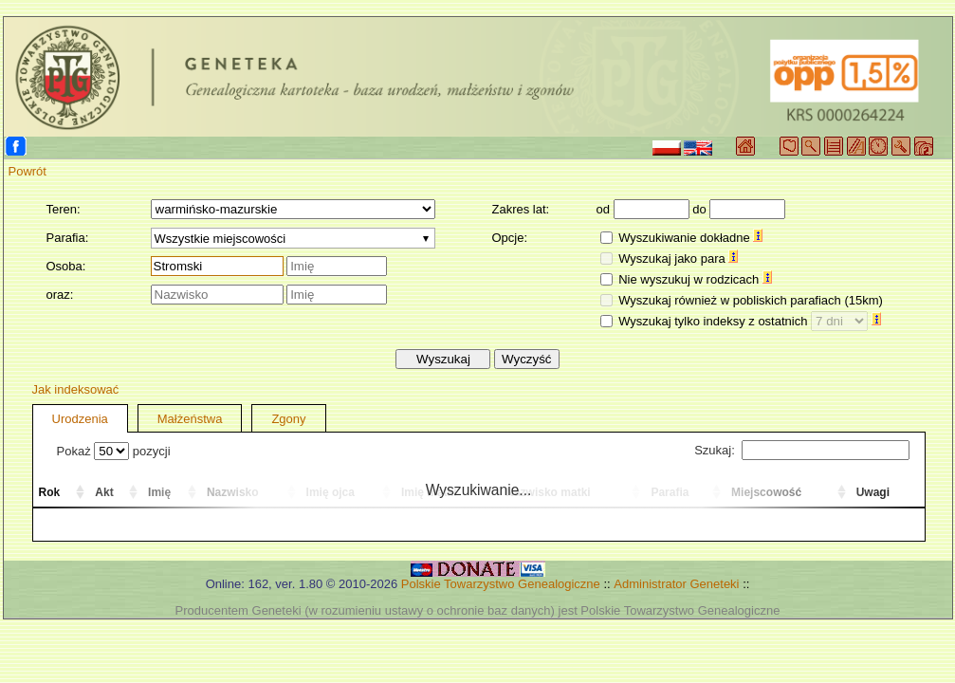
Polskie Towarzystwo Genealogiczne (500, 584)
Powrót (27, 171)
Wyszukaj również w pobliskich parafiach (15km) (750, 300)
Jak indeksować (75, 389)
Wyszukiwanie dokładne (690, 238)
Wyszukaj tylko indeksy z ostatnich (749, 321)
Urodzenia (80, 419)
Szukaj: (801, 450)
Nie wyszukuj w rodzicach (695, 279)
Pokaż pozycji (114, 451)
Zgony (288, 419)
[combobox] (293, 238)
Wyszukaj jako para (678, 258)
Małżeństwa (190, 419)
